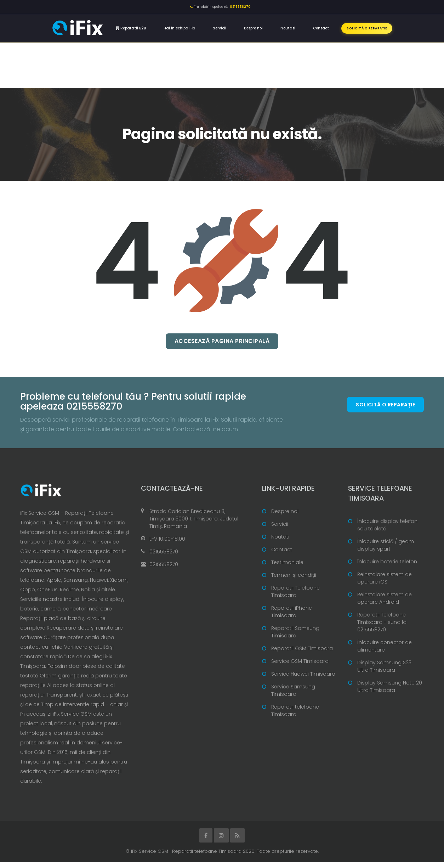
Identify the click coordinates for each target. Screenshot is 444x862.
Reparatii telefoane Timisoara (295, 710)
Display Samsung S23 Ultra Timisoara (384, 666)
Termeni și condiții (293, 575)
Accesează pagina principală (222, 341)
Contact (321, 28)
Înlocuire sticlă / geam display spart (385, 545)
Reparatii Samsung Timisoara (295, 632)
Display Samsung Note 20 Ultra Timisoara (389, 686)
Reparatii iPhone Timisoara (291, 611)
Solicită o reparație (367, 28)
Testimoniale (287, 562)
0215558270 (163, 551)
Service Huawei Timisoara (303, 673)
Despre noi (253, 28)
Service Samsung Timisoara (293, 690)
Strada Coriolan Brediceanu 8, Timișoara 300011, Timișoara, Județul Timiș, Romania (193, 519)
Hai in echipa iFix (179, 28)
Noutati (287, 28)
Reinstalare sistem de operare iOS (384, 578)
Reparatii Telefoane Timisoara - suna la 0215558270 (381, 622)
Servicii (219, 28)
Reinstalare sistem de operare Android (384, 598)
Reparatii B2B (131, 28)
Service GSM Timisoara (300, 661)
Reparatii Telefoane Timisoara (295, 591)
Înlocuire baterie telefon (387, 561)
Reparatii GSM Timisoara (302, 648)
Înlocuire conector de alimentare (384, 646)
